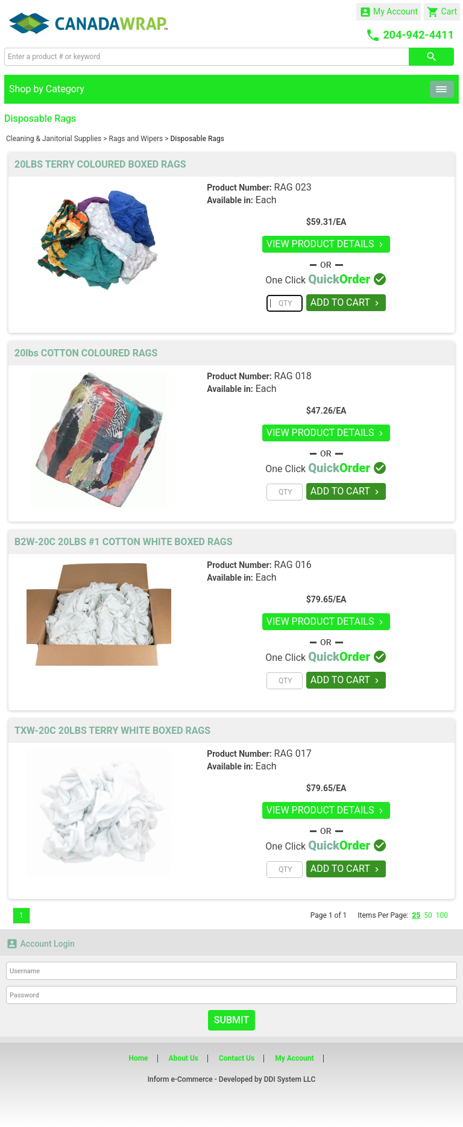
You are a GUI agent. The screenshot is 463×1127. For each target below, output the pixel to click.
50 (428, 915)
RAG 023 (293, 187)
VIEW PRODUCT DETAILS (326, 244)
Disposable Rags (197, 138)
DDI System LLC (290, 1079)
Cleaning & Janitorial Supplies (53, 138)
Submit (231, 1020)
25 (416, 915)
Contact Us (236, 1058)
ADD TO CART (346, 302)
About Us (183, 1058)
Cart (442, 12)
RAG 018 (293, 376)
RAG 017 (293, 753)
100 (442, 915)
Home (138, 1058)
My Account (388, 12)
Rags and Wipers (136, 138)
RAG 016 (293, 564)
